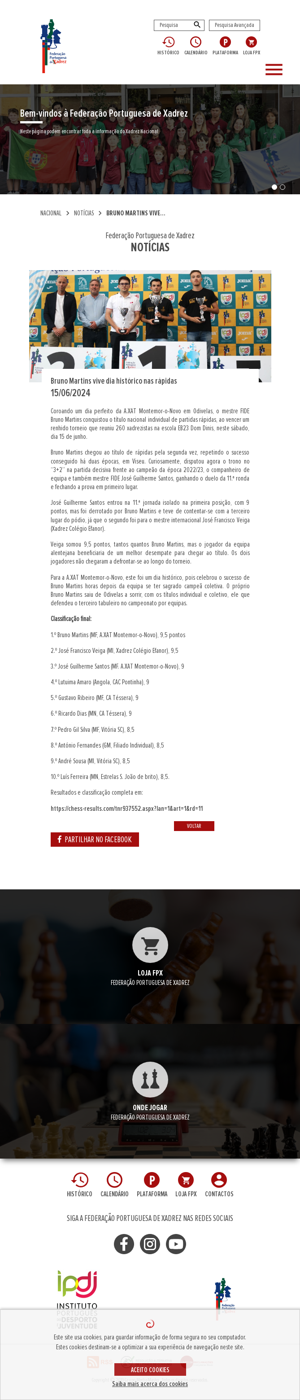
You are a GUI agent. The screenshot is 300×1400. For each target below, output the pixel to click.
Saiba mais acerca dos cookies (150, 1383)
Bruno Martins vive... (135, 213)
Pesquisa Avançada (234, 25)
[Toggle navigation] (278, 70)
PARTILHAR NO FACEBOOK (95, 839)
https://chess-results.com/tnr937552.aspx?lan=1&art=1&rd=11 (127, 808)
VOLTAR (194, 826)
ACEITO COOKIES (150, 1370)
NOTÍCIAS (84, 213)
